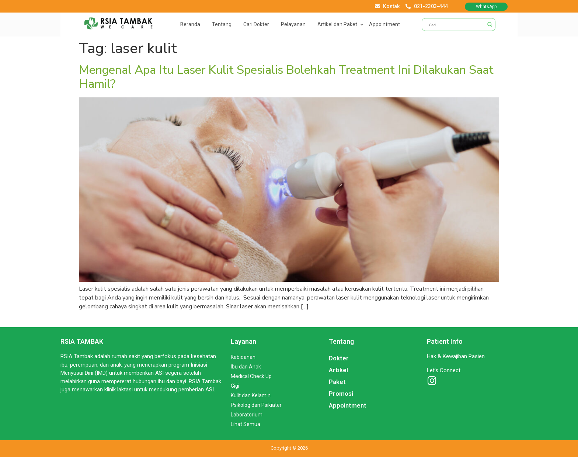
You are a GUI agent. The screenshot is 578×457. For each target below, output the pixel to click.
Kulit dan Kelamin (251, 395)
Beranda (190, 24)
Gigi (235, 386)
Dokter (339, 358)
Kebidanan (243, 357)
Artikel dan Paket (337, 24)
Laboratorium (246, 415)
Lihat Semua (245, 424)
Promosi (341, 393)
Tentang (221, 24)
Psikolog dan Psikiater (256, 405)
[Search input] (456, 24)
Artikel (338, 370)
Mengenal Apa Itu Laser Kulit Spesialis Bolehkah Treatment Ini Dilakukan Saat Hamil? (286, 77)
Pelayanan (293, 24)
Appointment (384, 24)
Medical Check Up (251, 376)
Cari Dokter (256, 24)
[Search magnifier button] (489, 24)
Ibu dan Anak (246, 367)
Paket (337, 381)
